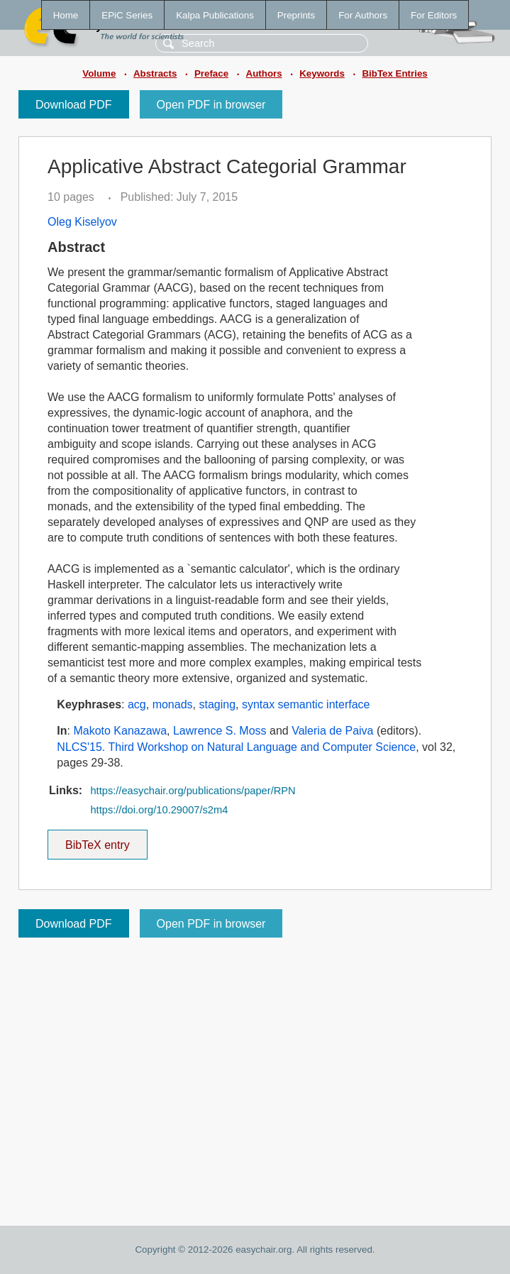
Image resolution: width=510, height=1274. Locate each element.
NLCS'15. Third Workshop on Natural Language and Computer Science (236, 747)
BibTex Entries (394, 73)
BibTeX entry (97, 840)
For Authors (362, 15)
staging (217, 704)
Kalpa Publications (215, 15)
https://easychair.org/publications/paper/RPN (192, 790)
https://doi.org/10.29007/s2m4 (159, 810)
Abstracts (155, 73)
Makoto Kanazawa (120, 731)
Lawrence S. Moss (220, 731)
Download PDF (73, 105)
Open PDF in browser (211, 105)
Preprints (296, 15)
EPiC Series (127, 15)
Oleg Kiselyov (82, 222)
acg (137, 704)
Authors (264, 73)
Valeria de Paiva (332, 731)
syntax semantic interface (306, 704)
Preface (211, 73)
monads (173, 704)
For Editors (434, 15)
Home (66, 15)
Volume (99, 73)
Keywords (322, 73)
